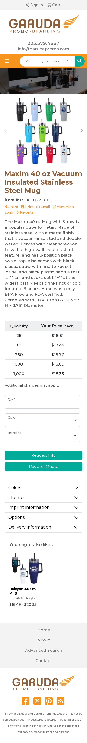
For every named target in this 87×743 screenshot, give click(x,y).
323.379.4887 (43, 43)
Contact (43, 660)
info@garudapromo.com (43, 48)
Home (43, 629)
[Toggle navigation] (7, 61)
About (43, 640)
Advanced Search (43, 650)
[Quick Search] (47, 61)
